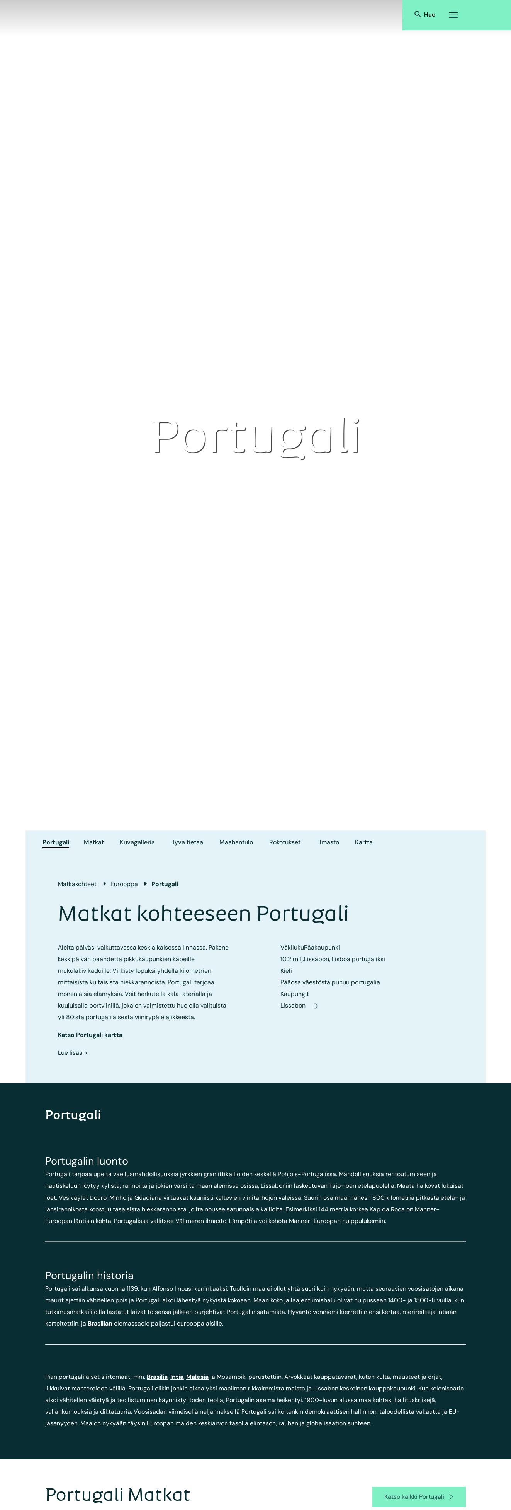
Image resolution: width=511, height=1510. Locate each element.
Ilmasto (328, 842)
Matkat (94, 842)
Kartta (364, 842)
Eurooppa (124, 884)
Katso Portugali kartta (90, 1035)
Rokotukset (284, 842)
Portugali (55, 842)
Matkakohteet (77, 884)
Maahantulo (236, 842)
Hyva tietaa (186, 842)
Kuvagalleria (137, 842)
